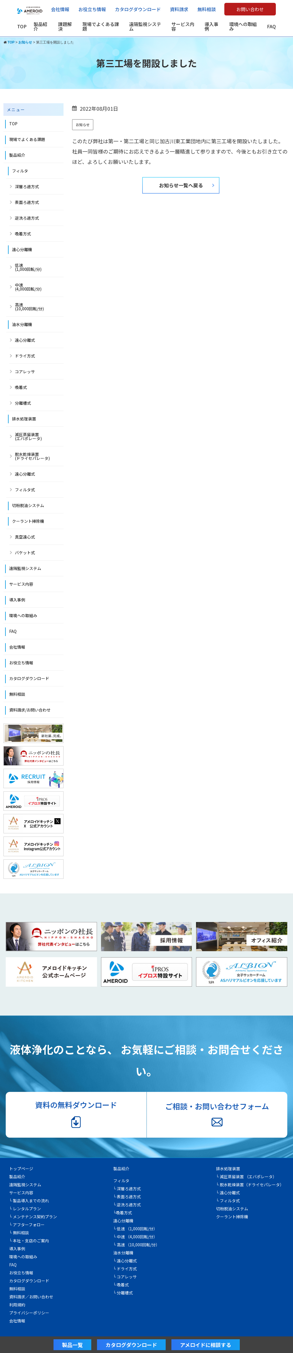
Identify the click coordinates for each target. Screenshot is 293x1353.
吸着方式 (23, 234)
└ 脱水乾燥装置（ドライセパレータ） (250, 1185)
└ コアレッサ (125, 1277)
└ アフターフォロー (27, 1225)
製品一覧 (72, 1344)
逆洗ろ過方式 (27, 218)
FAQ (271, 26)
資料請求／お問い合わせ (31, 1297)
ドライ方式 (25, 356)
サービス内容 (182, 26)
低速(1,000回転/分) (28, 267)
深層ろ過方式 (27, 186)
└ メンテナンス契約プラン (33, 1217)
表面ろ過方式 (27, 202)
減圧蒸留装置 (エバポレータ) (28, 436)
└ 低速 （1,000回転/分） (135, 1229)
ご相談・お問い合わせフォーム (217, 1114)
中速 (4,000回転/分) (28, 287)
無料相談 (206, 9)
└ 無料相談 (19, 1233)
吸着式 (21, 387)
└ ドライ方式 (125, 1269)
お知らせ (83, 124)
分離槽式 (23, 403)
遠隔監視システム (145, 26)
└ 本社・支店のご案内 (29, 1241)
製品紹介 (40, 26)
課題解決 (65, 26)
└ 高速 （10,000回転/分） (136, 1245)
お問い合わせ (250, 9)
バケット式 (25, 552)
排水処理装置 (24, 419)
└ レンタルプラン (25, 1209)
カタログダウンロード (138, 9)
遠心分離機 (22, 249)
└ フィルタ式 (228, 1201)
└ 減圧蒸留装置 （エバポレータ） (246, 1177)
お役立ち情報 (92, 9)
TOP (22, 26)
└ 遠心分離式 (125, 1261)
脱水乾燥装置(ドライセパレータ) (32, 456)
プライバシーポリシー (29, 1313)
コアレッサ (25, 371)
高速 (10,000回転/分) (29, 306)
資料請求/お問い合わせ (30, 710)
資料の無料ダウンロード (76, 1114)
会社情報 (60, 9)
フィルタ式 (25, 489)
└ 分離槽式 (123, 1293)
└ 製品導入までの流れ (29, 1201)
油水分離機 (22, 324)
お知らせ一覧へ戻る (181, 185)
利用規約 (17, 1305)
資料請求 (179, 9)
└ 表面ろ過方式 (127, 1197)
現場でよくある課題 (100, 26)
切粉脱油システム (28, 505)
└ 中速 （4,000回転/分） (135, 1237)
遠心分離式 (25, 340)
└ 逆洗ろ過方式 (127, 1205)
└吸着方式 (122, 1213)
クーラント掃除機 (28, 521)
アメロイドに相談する (205, 1344)
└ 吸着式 (121, 1285)
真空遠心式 (25, 537)
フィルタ (20, 171)
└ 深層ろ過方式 (127, 1189)
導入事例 (211, 26)
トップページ (21, 1169)
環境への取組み (243, 26)
